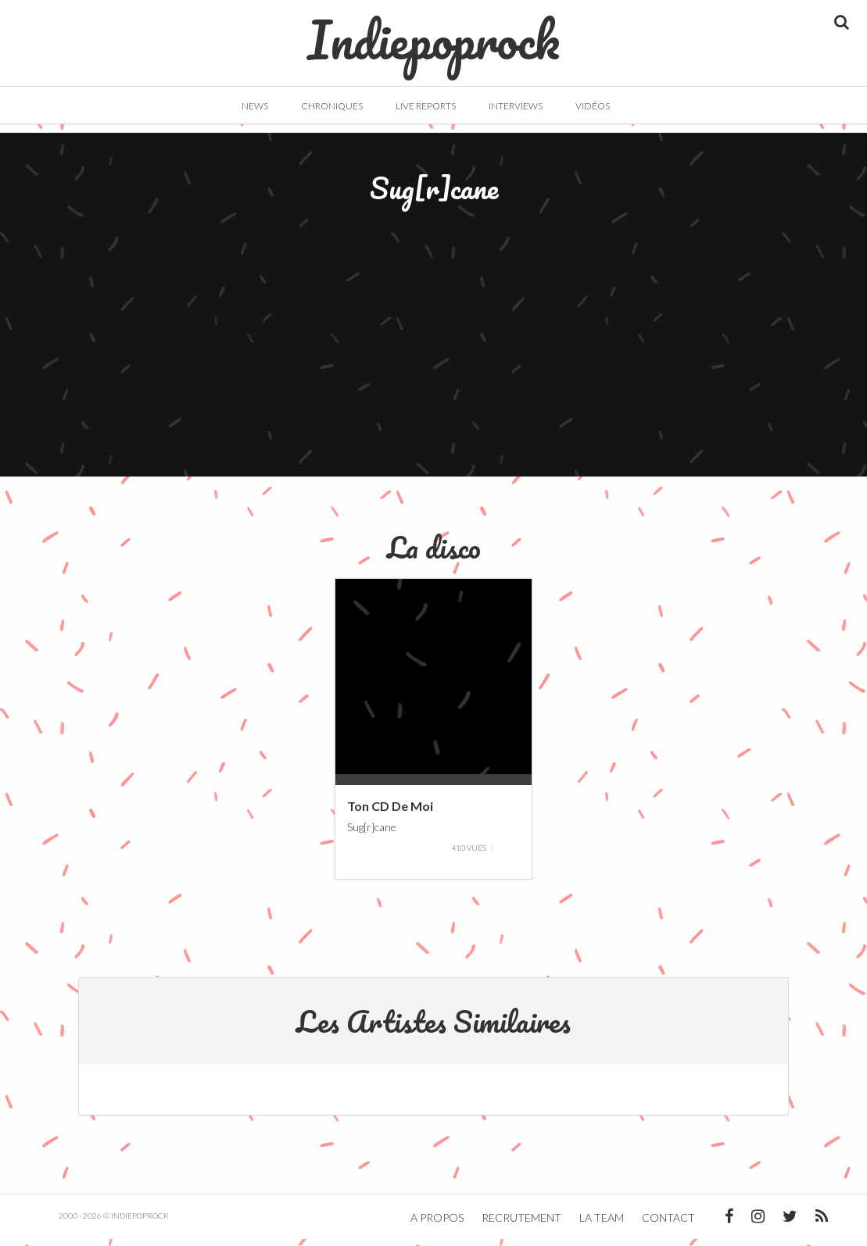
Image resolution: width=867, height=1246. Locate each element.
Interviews (516, 106)
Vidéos (592, 106)
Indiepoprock (433, 32)
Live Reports (426, 106)
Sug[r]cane (371, 834)
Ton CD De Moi (390, 813)
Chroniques (332, 106)
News (255, 106)
